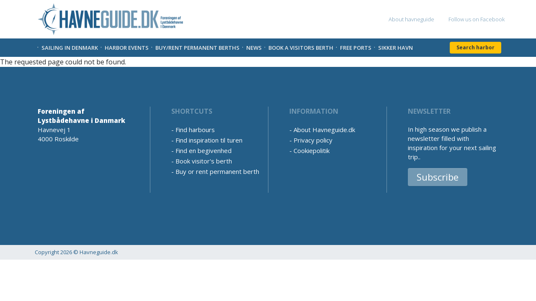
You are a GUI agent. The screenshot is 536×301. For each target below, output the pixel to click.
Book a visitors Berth (300, 47)
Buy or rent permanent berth (217, 171)
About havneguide (411, 19)
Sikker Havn (395, 47)
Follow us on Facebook (476, 19)
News (254, 47)
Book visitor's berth (203, 161)
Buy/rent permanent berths (197, 47)
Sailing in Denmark (69, 47)
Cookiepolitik (312, 150)
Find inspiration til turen (208, 140)
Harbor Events (127, 47)
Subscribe (438, 177)
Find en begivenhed (203, 150)
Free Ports (355, 47)
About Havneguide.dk (324, 129)
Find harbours (195, 129)
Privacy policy (313, 140)
